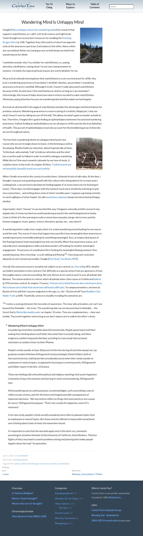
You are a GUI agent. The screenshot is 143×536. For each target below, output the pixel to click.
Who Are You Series (65, 518)
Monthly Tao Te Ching (66, 498)
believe (97, 279)
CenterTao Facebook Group (106, 510)
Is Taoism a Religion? (22, 493)
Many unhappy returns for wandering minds (33, 29)
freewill (30, 464)
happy (36, 464)
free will (79, 266)
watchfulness (64, 464)
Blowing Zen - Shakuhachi (105, 515)
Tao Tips (63, 507)
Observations (62, 503)
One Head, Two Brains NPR (63, 258)
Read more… (115, 497)
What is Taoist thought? (25, 498)
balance (17, 464)
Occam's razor (62, 512)
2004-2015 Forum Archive (105, 520)
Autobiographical (20, 460)
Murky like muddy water (28, 312)
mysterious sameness (57, 197)
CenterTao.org (23, 3)
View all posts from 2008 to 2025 (29, 516)
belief (23, 464)
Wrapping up (61, 523)
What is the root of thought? (27, 503)
